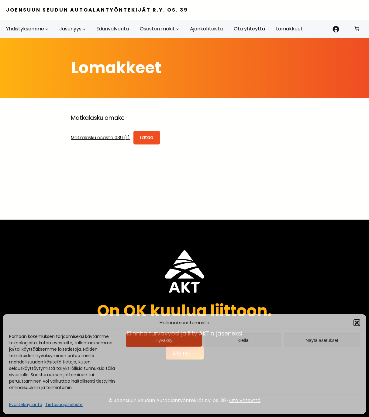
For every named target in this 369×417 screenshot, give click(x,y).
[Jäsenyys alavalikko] (84, 28)
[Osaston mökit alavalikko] (177, 28)
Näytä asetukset (321, 340)
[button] (357, 323)
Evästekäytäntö (25, 404)
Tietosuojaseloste (64, 404)
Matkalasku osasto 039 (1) (100, 137)
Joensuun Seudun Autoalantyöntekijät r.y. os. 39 (97, 9)
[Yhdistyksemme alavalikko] (46, 28)
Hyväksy (164, 340)
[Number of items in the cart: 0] (357, 29)
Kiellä (243, 340)
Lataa (146, 137)
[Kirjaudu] (335, 29)
